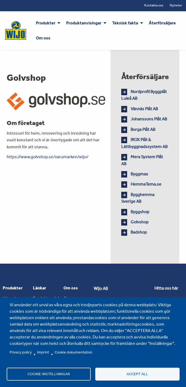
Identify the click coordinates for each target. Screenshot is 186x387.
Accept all (137, 374)
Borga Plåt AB (143, 129)
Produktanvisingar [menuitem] (83, 22)
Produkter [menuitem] (45, 22)
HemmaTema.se (146, 184)
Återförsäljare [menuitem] (162, 22)
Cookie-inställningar (49, 374)
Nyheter (176, 5)
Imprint (43, 352)
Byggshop (140, 211)
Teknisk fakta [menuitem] (125, 22)
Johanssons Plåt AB (149, 118)
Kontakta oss (153, 5)
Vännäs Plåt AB (144, 108)
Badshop (139, 232)
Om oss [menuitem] (43, 37)
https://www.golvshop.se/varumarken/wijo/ (48, 156)
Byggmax (139, 173)
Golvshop (140, 221)
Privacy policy (21, 352)
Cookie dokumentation (73, 352)
